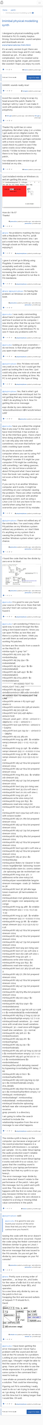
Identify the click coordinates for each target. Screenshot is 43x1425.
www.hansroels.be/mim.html (16, 45)
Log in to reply (33, 77)
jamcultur (13, 221)
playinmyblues (21, 253)
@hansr (5, 233)
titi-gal (9, 116)
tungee (25, 91)
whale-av (13, 1334)
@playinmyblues (16, 291)
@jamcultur (7, 314)
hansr (26, 70)
